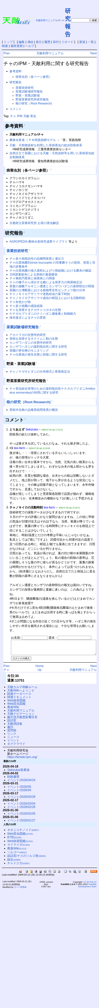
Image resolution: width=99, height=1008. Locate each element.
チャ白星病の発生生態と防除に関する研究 (38, 354)
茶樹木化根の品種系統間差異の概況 (33, 409)
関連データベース (19, 696)
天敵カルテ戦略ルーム (22, 689)
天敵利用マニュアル (47, 20)
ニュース (13, 739)
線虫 (14, 862)
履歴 (47, 42)
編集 (22, 42)
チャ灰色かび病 (20, 302)
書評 (10, 730)
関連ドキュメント (19, 699)
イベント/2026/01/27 (21, 823)
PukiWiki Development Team (87, 888)
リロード (67, 42)
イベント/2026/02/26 (21, 809)
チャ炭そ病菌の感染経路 (26, 305)
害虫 (33, 116)
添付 (56, 42)
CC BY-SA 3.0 (90, 885)
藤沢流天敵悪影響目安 (22, 720)
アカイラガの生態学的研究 (27, 334)
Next (93, 53)
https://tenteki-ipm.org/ (22, 759)
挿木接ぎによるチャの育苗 (27, 317)
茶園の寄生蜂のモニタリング (29, 350)
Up (39, 672)
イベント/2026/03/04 (21, 806)
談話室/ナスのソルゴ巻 (26, 858)
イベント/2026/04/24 (21, 783)
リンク (11, 736)
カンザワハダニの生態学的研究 (30, 342)
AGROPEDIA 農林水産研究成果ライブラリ (38, 241)
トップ (8, 42)
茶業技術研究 (25, 87)
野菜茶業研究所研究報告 (32, 99)
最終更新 (17, 45)
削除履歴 (13, 779)
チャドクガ (18, 866)
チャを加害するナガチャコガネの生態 (35, 309)
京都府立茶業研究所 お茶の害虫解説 (34, 223)
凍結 (30, 42)
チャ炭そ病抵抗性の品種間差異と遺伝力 (36, 258)
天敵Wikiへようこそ (20, 693)
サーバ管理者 (20, 890)
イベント (13, 743)
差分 (39, 42)
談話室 (11, 723)
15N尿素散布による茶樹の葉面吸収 (33, 274)
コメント (15, 109)
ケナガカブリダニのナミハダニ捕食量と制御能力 (42, 313)
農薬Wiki (13, 709)
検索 (5, 45)
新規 (82, 42)
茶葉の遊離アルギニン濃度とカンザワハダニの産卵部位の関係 (51, 286)
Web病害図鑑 (16, 703)
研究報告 (15, 82)
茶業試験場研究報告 (29, 91)
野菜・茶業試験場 (28, 95)
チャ (60, 20)
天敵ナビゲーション (20, 716)
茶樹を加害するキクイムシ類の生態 (33, 338)
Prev (6, 53)
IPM (19, 116)
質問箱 (11, 733)
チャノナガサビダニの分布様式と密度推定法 (39, 371)
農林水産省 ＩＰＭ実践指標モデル (32, 140)
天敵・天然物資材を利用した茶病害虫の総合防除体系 (45, 145)
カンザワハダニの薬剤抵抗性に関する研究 (38, 346)
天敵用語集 (14, 726)
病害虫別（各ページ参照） (34, 76)
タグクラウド (16, 746)
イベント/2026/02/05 (21, 816)
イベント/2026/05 (19, 789)
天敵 (26, 116)
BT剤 (14, 840)
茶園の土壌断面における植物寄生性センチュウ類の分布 (47, 290)
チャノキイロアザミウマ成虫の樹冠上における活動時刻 (47, 298)
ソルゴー (17, 855)
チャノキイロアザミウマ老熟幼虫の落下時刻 (39, 294)
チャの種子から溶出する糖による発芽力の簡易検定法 (45, 282)
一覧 (91, 42)
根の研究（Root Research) (34, 103)
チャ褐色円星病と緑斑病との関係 (32, 278)
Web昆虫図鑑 (16, 706)
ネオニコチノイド (23, 832)
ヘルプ (29, 45)
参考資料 (15, 71)
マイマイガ (18, 847)
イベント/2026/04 (19, 793)
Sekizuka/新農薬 (18, 772)
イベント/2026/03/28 (21, 799)
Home (40, 668)
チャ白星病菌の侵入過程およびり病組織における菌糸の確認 (50, 270)
